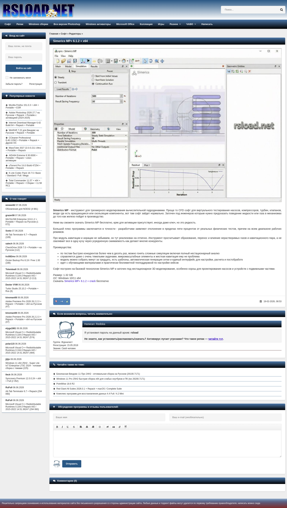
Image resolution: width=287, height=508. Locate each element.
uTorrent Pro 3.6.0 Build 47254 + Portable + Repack (23, 166)
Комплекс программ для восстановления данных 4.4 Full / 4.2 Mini (90, 393)
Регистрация (35, 84)
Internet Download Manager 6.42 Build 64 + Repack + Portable (23, 124)
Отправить (72, 464)
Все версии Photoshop (67, 24)
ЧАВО (189, 24)
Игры (161, 24)
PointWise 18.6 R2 (65, 384)
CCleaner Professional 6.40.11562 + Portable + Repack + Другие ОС (22, 140)
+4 (62, 301)
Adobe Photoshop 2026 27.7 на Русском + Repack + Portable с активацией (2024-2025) (23, 115)
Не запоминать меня (20, 78)
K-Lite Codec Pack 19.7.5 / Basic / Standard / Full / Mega (23, 174)
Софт (8, 24)
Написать (207, 24)
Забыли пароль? (14, 84)
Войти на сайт (23, 68)
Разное (174, 24)
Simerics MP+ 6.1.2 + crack (80, 281)
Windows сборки (38, 24)
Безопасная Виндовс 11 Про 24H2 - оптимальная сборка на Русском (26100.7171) (98, 374)
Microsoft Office (125, 24)
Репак (19, 24)
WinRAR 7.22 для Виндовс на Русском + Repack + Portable (22, 131)
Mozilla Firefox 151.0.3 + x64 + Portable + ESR (22, 106)
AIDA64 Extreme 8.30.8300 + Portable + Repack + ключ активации (21, 158)
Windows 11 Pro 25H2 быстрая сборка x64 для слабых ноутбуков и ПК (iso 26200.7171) (100, 379)
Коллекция (146, 24)
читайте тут (215, 338)
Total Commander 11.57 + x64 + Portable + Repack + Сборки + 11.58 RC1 (24, 183)
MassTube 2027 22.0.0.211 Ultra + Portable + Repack (23, 149)
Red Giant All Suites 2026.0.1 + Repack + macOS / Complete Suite (89, 388)
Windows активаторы (98, 24)
